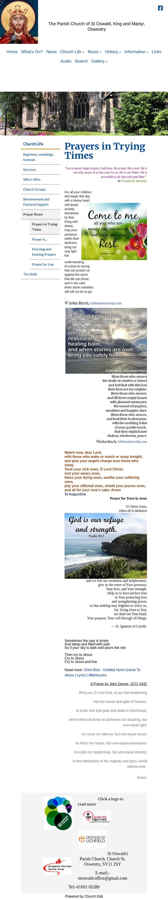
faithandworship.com (106, 303)
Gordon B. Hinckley (134, 181)
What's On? (32, 51)
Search (81, 61)
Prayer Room (33, 214)
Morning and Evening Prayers (44, 251)
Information (134, 51)
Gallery (98, 61)
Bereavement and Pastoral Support (36, 201)
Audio (66, 61)
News (51, 51)
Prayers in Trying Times (44, 226)
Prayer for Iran (43, 264)
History (111, 51)
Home (12, 51)
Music (93, 51)
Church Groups (34, 189)
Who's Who (31, 179)
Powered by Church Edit (84, 896)
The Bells (30, 274)
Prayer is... (39, 239)
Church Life (70, 51)
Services (29, 169)
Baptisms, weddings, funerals (38, 157)
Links (156, 51)
